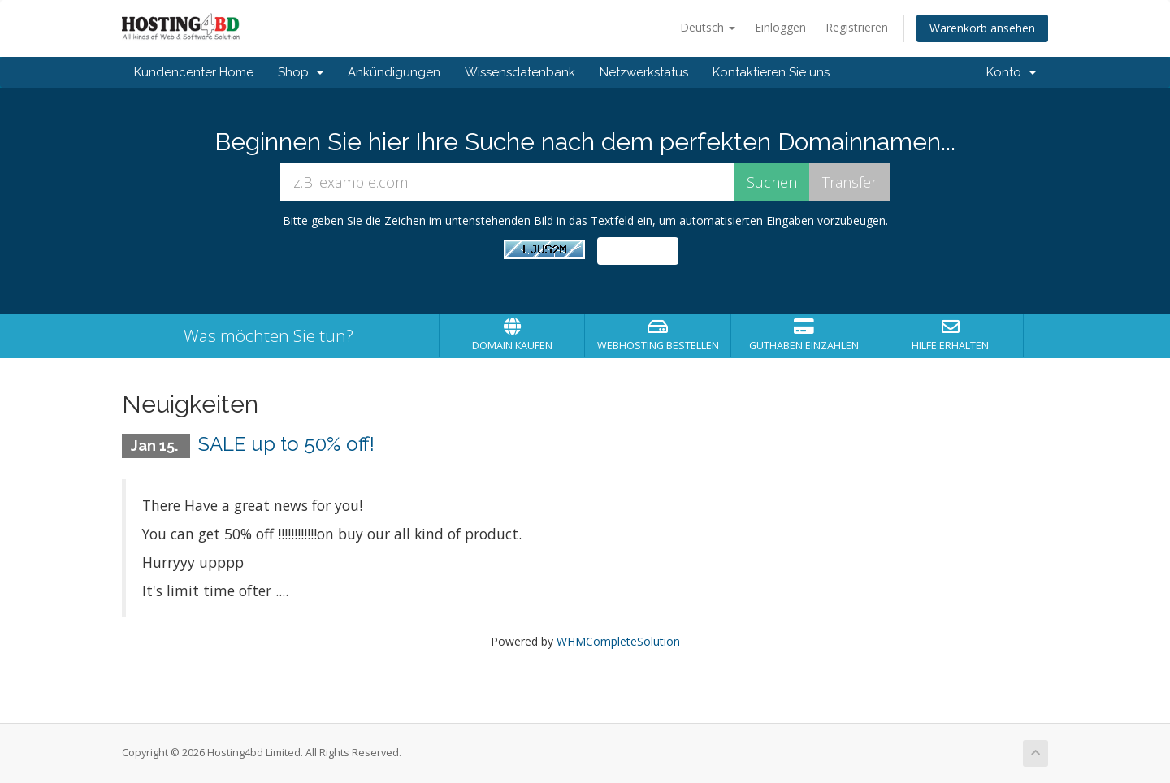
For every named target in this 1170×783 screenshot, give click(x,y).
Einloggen (780, 27)
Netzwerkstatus (644, 72)
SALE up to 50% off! (286, 444)
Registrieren (857, 27)
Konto (1011, 72)
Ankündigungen (394, 72)
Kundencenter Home (194, 72)
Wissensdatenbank (520, 72)
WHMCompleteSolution (618, 641)
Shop (300, 72)
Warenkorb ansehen (982, 28)
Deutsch (707, 27)
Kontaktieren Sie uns (771, 72)
